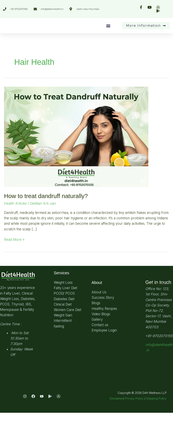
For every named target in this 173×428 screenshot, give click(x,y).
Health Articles (15, 219)
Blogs (96, 318)
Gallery (97, 335)
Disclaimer (116, 413)
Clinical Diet (63, 320)
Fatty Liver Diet (65, 303)
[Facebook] (33, 411)
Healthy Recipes (104, 324)
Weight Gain (63, 330)
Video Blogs (101, 329)
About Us (99, 307)
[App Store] (58, 411)
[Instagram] (25, 411)
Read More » (14, 254)
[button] (108, 33)
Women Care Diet (67, 325)
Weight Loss (63, 298)
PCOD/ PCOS (64, 309)
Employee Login (104, 346)
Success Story (103, 313)
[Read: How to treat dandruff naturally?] (76, 152)
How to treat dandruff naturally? (46, 211)
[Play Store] (50, 411)
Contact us (100, 340)
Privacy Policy (134, 413)
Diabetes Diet (64, 314)
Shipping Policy (156, 413)
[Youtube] (42, 411)
